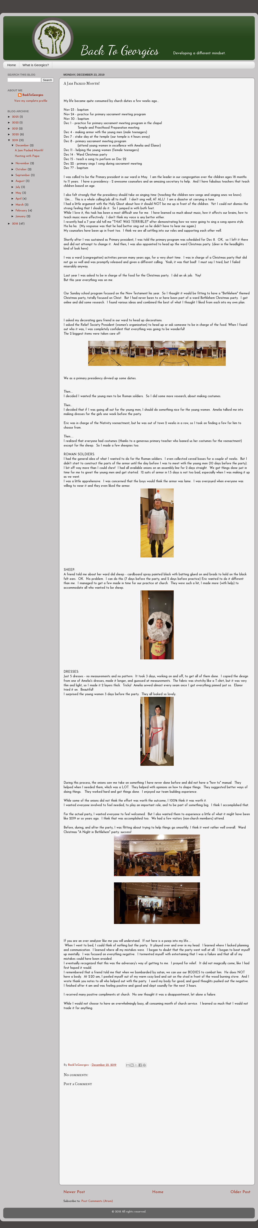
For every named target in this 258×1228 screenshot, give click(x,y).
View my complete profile (30, 101)
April (18, 198)
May (18, 193)
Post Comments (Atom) (97, 1201)
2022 (15, 122)
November (22, 163)
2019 (15, 140)
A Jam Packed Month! (29, 150)
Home (11, 65)
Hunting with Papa (27, 156)
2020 (16, 134)
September (23, 175)
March (20, 204)
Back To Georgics (120, 50)
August (20, 181)
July (18, 187)
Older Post (240, 1192)
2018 (15, 223)
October (21, 169)
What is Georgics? (36, 65)
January (20, 216)
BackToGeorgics (32, 95)
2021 (15, 128)
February (21, 210)
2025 (16, 116)
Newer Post (74, 1192)
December (22, 145)
